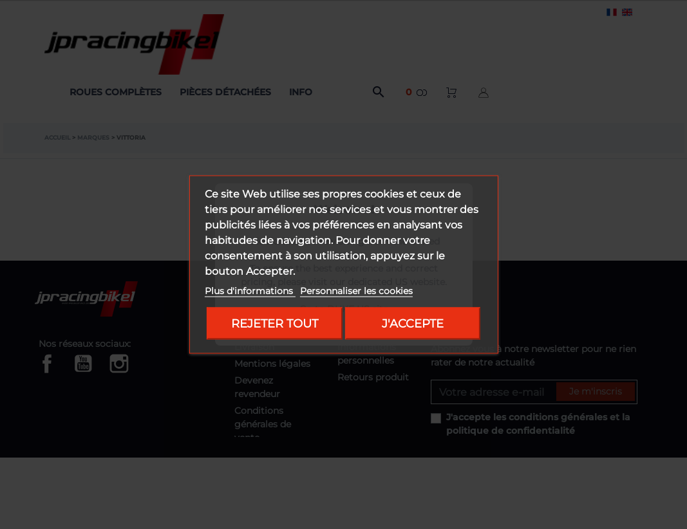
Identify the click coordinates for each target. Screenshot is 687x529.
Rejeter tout (274, 323)
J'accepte (413, 323)
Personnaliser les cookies (356, 291)
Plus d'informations (250, 291)
